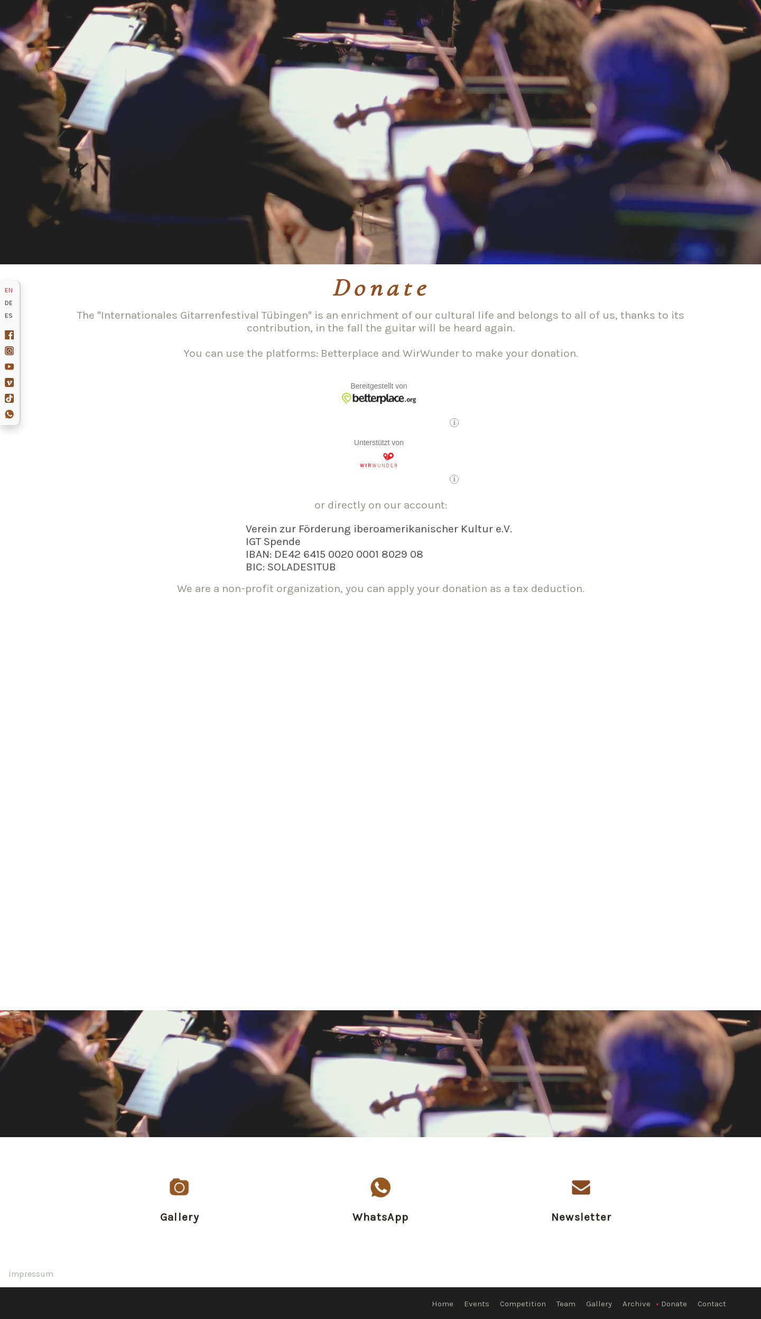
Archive (637, 1303)
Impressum (30, 1274)
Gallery (599, 1303)
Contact (712, 1303)
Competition (523, 1303)
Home (442, 1303)
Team (566, 1303)
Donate (674, 1303)
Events (476, 1303)
